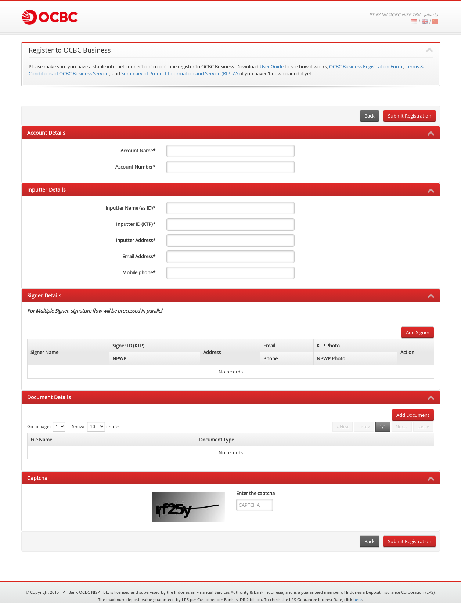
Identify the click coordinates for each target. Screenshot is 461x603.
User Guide (272, 66)
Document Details (49, 397)
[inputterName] (230, 208)
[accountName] (230, 151)
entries (113, 426)
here (357, 599)
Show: (78, 426)
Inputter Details (46, 189)
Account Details (46, 133)
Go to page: (39, 426)
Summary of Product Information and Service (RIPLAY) (180, 73)
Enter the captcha (255, 493)
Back (369, 115)
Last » (423, 426)
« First (342, 426)
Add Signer (417, 332)
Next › (402, 426)
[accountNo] (230, 167)
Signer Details (44, 295)
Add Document (412, 415)
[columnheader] (68, 352)
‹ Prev (364, 426)
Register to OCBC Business (70, 50)
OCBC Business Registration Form (365, 66)
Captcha (37, 478)
